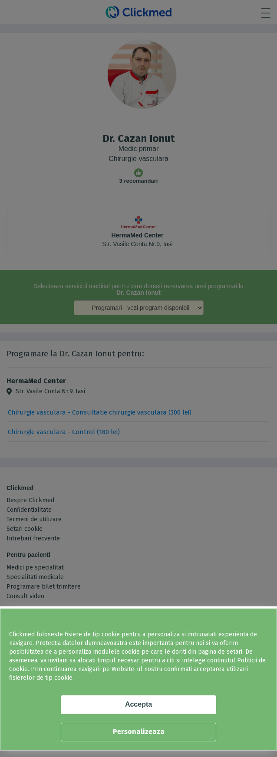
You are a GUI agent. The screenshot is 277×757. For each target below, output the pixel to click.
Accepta (138, 704)
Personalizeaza (139, 731)
